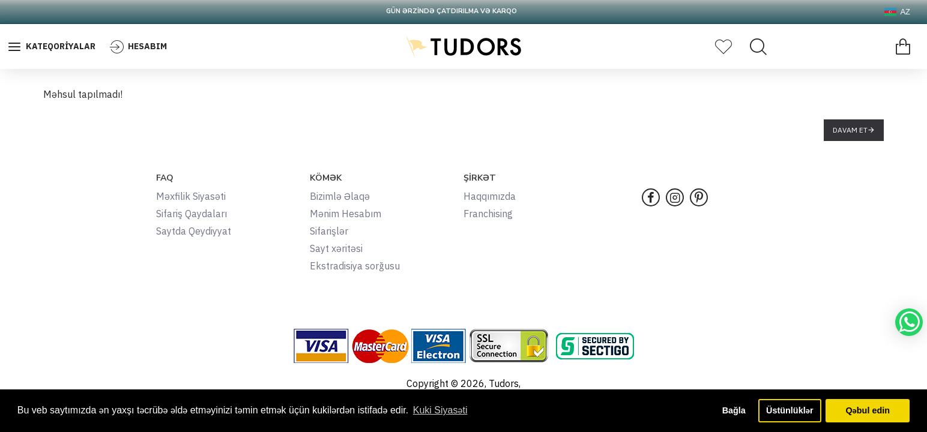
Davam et (850, 129)
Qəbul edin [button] (867, 410)
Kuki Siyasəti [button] (440, 410)
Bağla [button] (734, 410)
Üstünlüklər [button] (789, 410)
